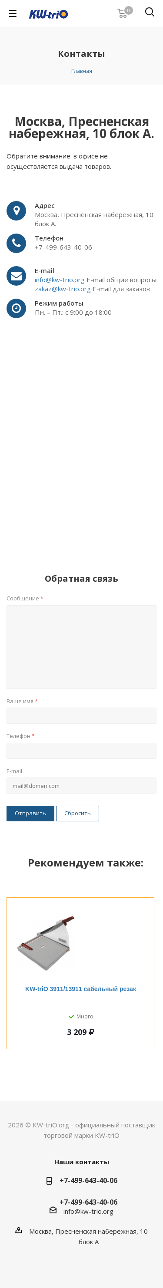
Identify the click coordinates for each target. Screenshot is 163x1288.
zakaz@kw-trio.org (63, 288)
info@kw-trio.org (60, 279)
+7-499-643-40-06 (88, 1180)
